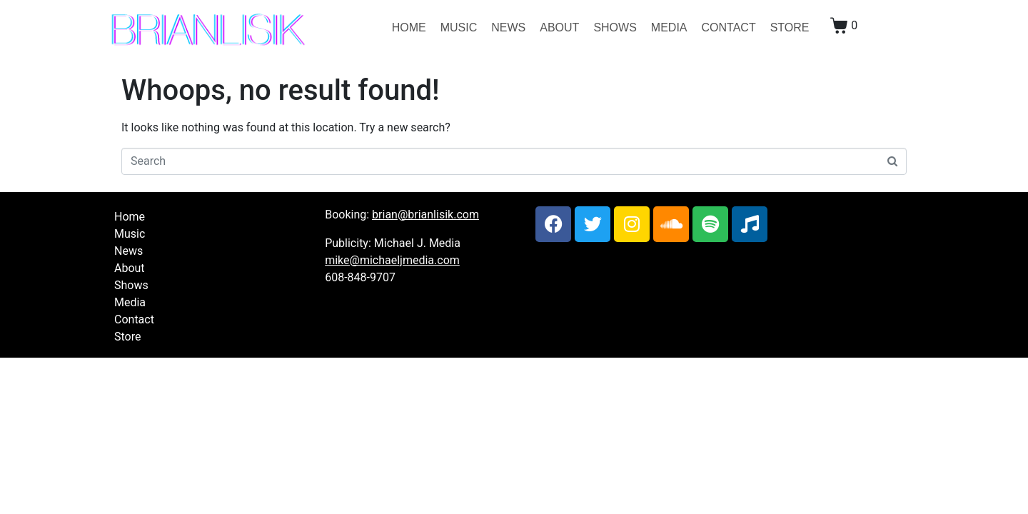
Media (669, 27)
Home (409, 27)
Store (790, 27)
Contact (729, 27)
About (559, 27)
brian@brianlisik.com (425, 214)
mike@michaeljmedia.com (392, 260)
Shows (614, 27)
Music (459, 27)
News (508, 27)
